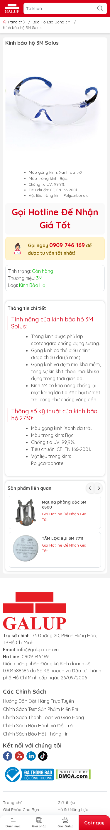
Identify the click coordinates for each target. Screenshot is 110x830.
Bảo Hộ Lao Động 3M (51, 22)
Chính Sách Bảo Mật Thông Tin (36, 734)
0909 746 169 (67, 245)
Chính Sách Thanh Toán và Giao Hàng (43, 717)
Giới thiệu (66, 802)
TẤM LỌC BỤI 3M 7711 (62, 538)
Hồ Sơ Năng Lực (72, 809)
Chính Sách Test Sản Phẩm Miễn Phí (40, 709)
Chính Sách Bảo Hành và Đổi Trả (38, 726)
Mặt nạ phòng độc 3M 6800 (64, 505)
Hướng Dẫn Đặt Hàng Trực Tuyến (38, 701)
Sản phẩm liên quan (29, 488)
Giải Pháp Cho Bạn (21, 809)
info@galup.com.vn (38, 649)
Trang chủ (14, 22)
